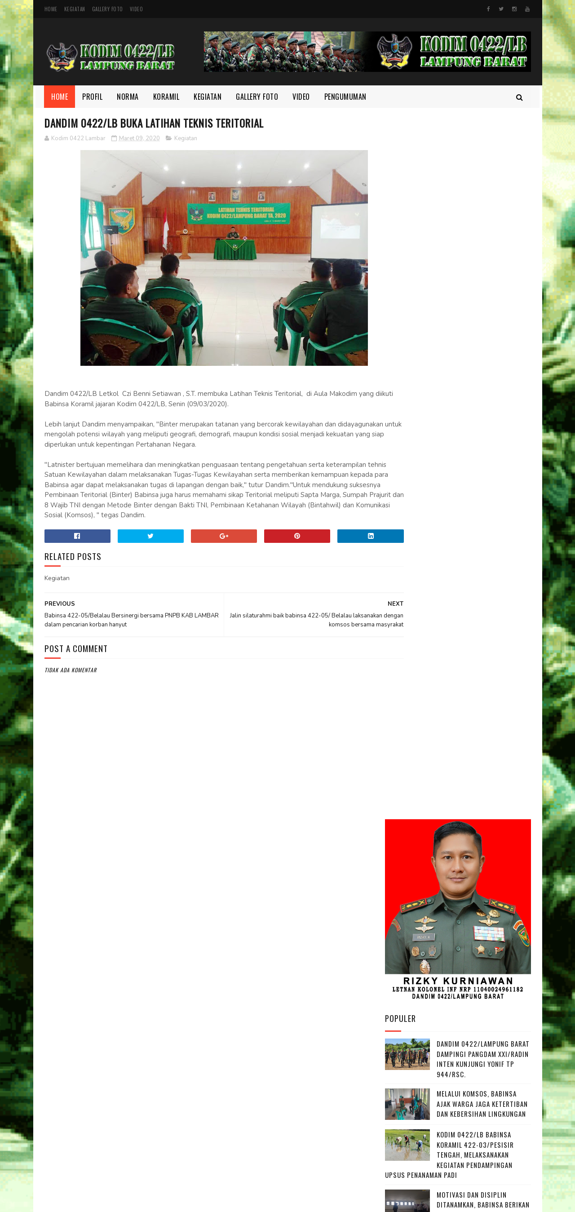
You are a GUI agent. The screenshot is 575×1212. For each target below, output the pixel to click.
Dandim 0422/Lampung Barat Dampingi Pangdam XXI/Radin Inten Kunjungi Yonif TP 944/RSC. (483, 354)
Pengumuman (345, 96)
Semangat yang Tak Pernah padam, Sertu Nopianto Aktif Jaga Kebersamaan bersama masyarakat (483, 615)
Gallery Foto (107, 9)
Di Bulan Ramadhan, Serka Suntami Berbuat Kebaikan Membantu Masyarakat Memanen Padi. (479, 565)
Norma (128, 96)
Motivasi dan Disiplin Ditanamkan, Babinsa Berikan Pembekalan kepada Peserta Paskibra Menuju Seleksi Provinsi (457, 509)
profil (399, 1087)
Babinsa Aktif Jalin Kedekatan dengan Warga (477, 795)
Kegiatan (74, 9)
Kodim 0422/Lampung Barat (119, 1200)
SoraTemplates (262, 1200)
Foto (398, 1026)
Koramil (166, 96)
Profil (93, 96)
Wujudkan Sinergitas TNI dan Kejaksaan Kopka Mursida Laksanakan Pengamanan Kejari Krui (477, 714)
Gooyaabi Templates (306, 1200)
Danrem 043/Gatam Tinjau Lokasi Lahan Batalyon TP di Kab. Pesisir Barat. (481, 759)
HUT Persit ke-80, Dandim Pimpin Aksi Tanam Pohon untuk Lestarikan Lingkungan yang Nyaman (477, 664)
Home (51, 9)
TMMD (399, 1102)
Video (136, 9)
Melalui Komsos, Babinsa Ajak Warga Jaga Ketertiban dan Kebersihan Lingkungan (482, 399)
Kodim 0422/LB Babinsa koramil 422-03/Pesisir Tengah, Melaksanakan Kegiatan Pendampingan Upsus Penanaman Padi (449, 450)
